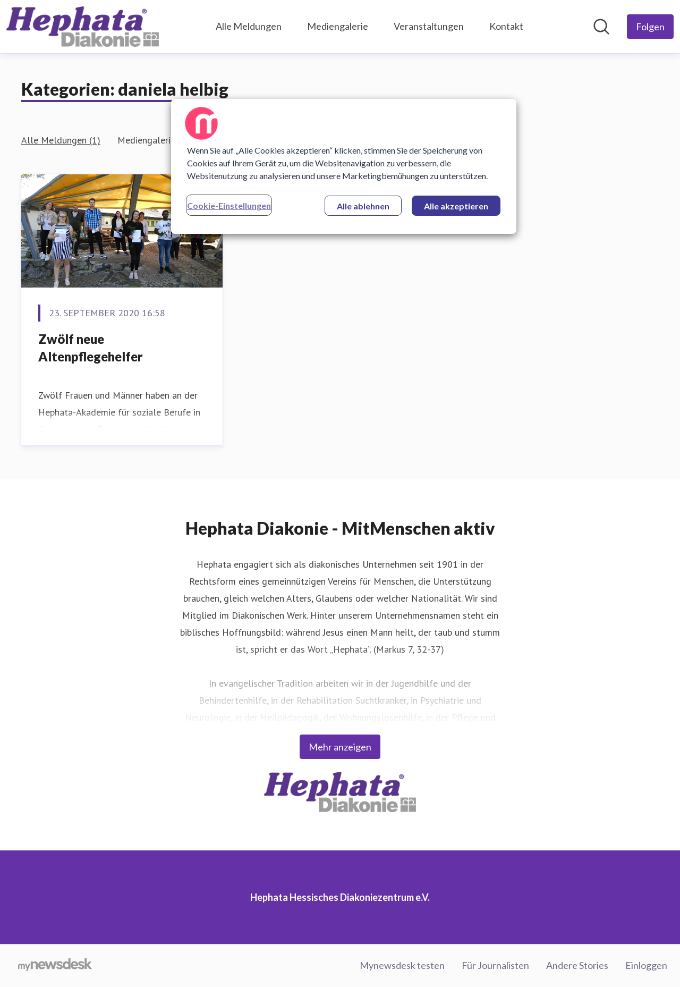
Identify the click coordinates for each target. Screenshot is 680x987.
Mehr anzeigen (340, 747)
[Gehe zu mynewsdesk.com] (55, 965)
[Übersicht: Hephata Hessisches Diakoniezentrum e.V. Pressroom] (82, 26)
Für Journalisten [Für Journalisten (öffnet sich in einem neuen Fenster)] (495, 965)
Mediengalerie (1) (153, 140)
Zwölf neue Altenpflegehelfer (90, 348)
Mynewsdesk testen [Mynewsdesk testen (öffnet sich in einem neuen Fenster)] (402, 965)
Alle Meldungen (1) (60, 140)
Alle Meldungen (249, 26)
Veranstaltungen (429, 26)
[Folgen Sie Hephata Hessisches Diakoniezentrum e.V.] (650, 26)
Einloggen (646, 965)
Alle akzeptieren (456, 206)
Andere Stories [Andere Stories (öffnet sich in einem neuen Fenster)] (577, 965)
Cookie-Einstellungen (229, 205)
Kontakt (506, 26)
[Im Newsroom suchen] (601, 26)
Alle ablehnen (363, 206)
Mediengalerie (337, 26)
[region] (343, 166)
